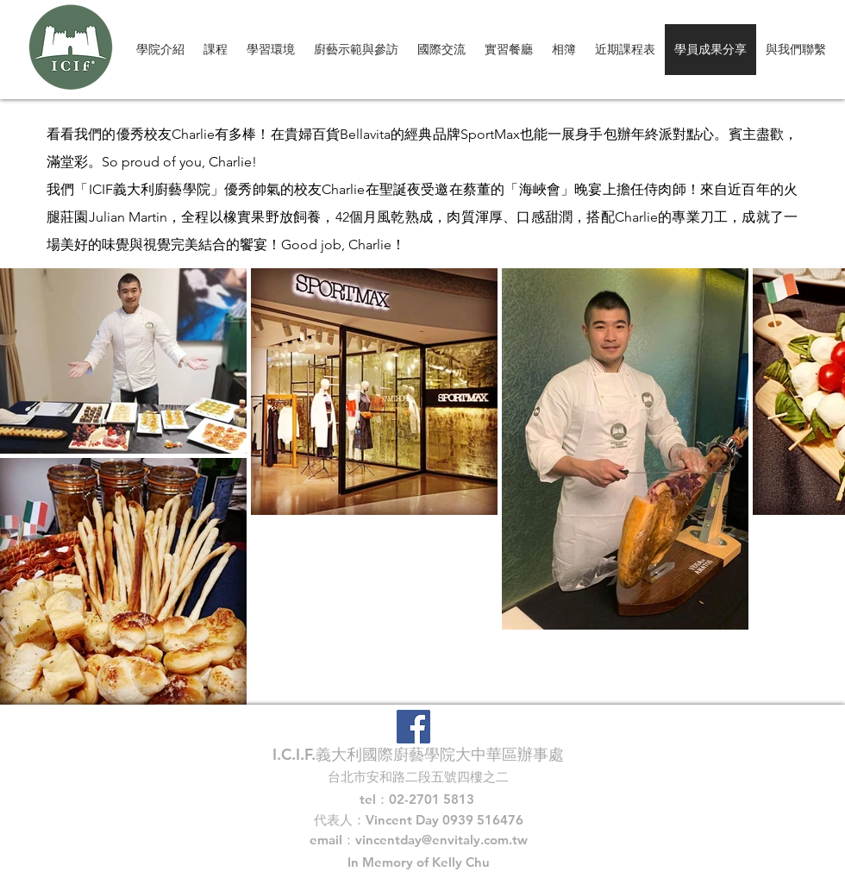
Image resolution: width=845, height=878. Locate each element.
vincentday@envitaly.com (432, 839)
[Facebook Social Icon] (413, 726)
